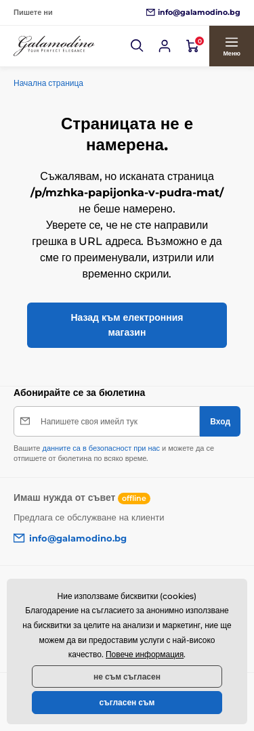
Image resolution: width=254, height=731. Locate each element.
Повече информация (145, 654)
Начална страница (48, 83)
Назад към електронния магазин (126, 324)
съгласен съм (127, 702)
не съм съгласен (127, 676)
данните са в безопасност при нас (101, 448)
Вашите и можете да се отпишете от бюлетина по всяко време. (114, 453)
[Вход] (164, 46)
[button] (137, 46)
